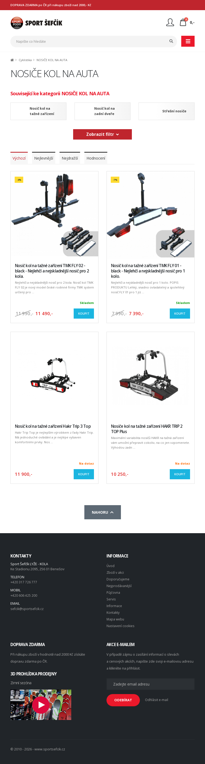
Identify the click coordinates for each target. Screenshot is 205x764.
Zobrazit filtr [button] (102, 134)
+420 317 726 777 (23, 582)
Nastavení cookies (121, 623)
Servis (111, 597)
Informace (115, 604)
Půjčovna (114, 591)
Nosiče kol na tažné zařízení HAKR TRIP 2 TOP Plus (146, 428)
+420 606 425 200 (23, 595)
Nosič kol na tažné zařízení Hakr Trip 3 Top (53, 426)
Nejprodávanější (119, 585)
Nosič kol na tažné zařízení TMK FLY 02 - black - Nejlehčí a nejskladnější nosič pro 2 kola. (52, 271)
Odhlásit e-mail (157, 697)
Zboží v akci (115, 572)
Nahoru (102, 512)
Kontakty (113, 610)
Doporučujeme (119, 578)
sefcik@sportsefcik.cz (27, 608)
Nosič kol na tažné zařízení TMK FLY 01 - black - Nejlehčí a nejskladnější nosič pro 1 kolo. (148, 271)
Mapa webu (116, 617)
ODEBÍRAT (123, 697)
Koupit (83, 313)
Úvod (111, 565)
